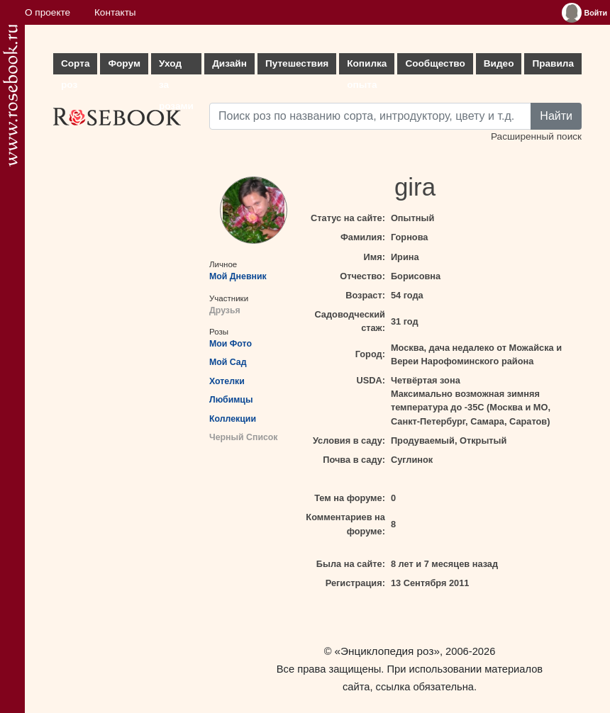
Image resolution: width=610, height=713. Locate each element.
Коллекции (232, 419)
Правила (553, 63)
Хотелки (227, 381)
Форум (124, 63)
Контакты (115, 12)
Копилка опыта (367, 66)
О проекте (47, 12)
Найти (556, 116)
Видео (499, 63)
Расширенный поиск (536, 136)
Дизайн (229, 63)
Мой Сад (228, 362)
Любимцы (231, 400)
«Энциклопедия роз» (387, 651)
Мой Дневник (238, 276)
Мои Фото (230, 344)
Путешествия (296, 63)
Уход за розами (176, 66)
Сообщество (435, 63)
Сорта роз (75, 66)
